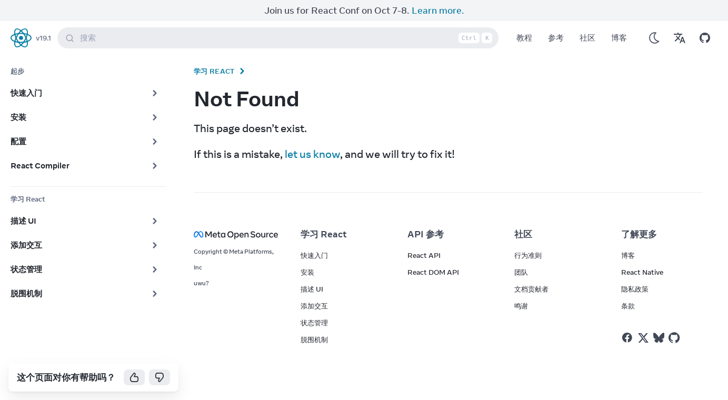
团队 (521, 272)
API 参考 (425, 234)
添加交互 (314, 306)
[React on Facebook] (627, 338)
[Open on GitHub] (704, 38)
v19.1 (43, 38)
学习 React (214, 71)
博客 (619, 38)
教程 (524, 38)
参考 (556, 38)
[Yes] (134, 377)
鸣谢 (521, 306)
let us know (312, 154)
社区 (587, 38)
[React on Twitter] (643, 338)
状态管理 (314, 322)
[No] (159, 377)
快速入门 (314, 255)
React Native (642, 272)
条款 (628, 306)
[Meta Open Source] (234, 234)
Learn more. (438, 10)
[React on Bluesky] (658, 337)
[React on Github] (675, 338)
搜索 (280, 38)
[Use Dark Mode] (654, 38)
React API (424, 255)
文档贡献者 (531, 289)
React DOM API (433, 272)
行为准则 (528, 255)
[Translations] (679, 38)
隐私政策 (635, 289)
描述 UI (312, 289)
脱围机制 (314, 339)
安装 (307, 272)
